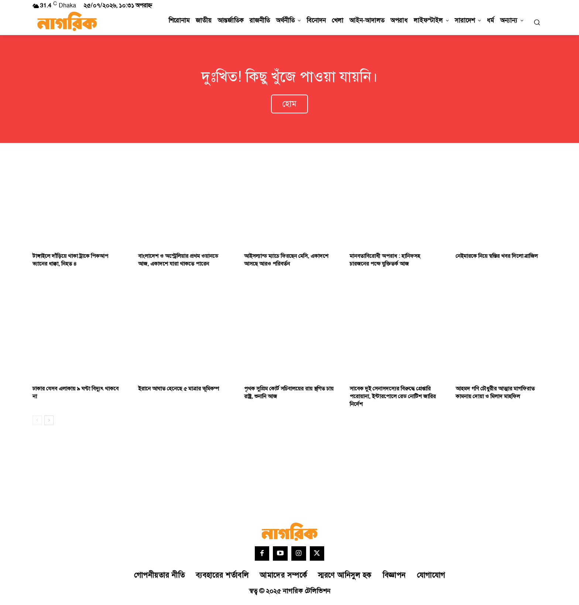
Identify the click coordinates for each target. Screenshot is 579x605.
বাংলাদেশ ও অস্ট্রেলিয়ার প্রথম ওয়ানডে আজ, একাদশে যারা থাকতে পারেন (178, 262)
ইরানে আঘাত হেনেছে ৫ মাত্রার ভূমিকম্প (178, 390)
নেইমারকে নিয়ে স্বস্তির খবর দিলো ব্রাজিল (497, 258)
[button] (537, 22)
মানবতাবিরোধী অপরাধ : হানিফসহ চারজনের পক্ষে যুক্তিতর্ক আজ (385, 262)
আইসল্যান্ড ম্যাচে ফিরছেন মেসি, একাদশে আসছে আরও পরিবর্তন (286, 262)
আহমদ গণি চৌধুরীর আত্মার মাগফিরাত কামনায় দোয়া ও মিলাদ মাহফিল (495, 394)
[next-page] (49, 422)
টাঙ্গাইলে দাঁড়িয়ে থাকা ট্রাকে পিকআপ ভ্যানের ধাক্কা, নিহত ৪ (70, 262)
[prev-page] (37, 422)
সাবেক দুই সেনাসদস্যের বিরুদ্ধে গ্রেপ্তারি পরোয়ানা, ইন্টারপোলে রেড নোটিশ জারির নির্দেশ (393, 398)
